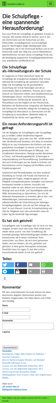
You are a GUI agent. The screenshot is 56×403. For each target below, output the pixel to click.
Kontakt (5, 401)
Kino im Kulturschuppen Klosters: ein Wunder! (23, 360)
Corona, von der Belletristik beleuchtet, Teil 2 (22, 366)
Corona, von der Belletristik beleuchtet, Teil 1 (22, 369)
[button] (8, 264)
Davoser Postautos (11, 357)
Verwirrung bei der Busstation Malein (19, 372)
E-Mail (5, 313)
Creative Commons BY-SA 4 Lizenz (33, 398)
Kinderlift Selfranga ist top (14, 363)
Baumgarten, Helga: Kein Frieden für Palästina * (24, 354)
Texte (4, 398)
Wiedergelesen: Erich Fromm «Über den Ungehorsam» (27, 374)
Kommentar (8, 320)
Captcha (6, 332)
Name (5, 305)
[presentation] (25, 340)
